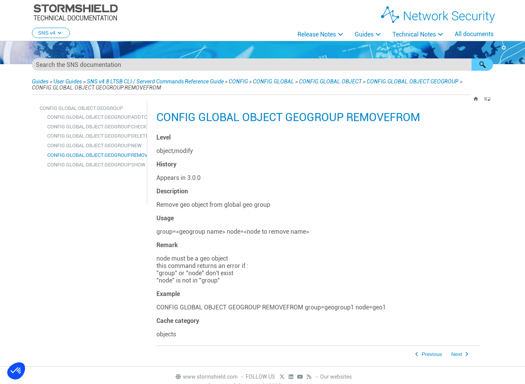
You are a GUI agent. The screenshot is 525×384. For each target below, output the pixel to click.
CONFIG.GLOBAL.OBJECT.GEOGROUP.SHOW (95, 165)
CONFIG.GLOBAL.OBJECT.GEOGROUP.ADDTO (95, 117)
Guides (364, 34)
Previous (432, 354)
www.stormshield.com (206, 377)
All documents (474, 34)
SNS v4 (51, 33)
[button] (482, 64)
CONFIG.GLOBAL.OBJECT (330, 81)
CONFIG (238, 81)
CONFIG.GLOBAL (273, 81)
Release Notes (316, 34)
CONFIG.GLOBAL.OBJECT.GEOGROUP (413, 81)
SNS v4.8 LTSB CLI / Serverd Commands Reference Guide (155, 81)
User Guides (67, 81)
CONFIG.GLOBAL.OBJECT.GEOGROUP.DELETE (95, 136)
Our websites (336, 377)
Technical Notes (414, 34)
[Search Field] (262, 64)
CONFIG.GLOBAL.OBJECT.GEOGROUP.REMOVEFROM (95, 155)
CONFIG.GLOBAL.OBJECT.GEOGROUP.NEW (94, 145)
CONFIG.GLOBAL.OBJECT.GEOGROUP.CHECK (95, 127)
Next (456, 354)
